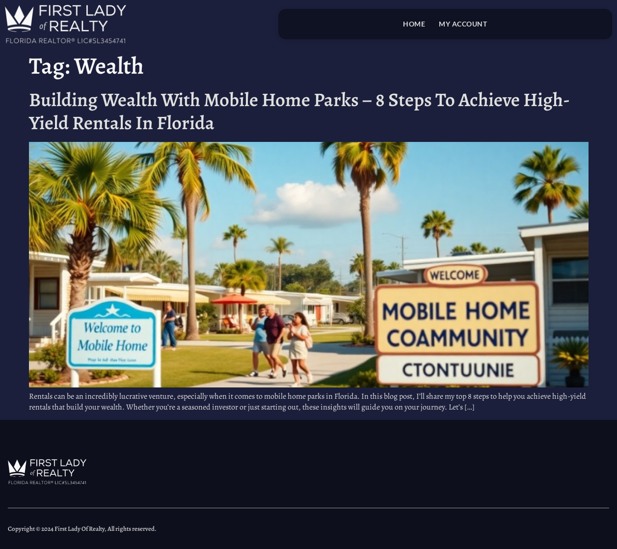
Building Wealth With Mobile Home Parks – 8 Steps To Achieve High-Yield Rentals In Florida (299, 111)
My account (463, 24)
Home (414, 24)
